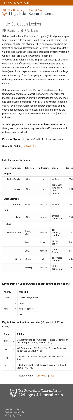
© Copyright (11, 415)
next (53, 375)
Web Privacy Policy (14, 409)
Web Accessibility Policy (16, 412)
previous (41, 375)
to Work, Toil (29, 146)
